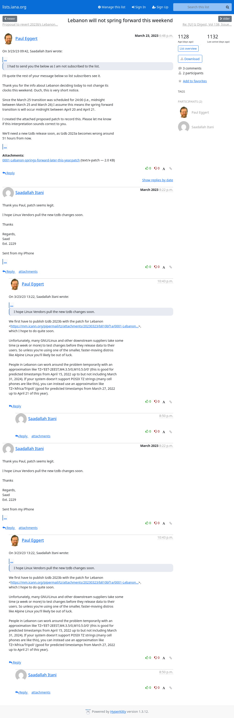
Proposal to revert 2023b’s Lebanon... (30, 24)
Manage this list (111, 7)
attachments (28, 271)
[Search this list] (198, 7)
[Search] (227, 7)
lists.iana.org (15, 7)
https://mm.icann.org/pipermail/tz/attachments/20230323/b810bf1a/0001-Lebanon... (75, 326)
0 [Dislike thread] (157, 168)
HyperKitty (118, 711)
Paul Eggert (27, 38)
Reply (9, 173)
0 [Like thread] (149, 168)
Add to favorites (192, 81)
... (5, 59)
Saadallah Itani (30, 192)
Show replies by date (157, 180)
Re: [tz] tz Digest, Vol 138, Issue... (207, 24)
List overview (188, 49)
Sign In (139, 7)
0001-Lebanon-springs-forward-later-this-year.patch (41, 160)
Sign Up (160, 7)
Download (190, 59)
